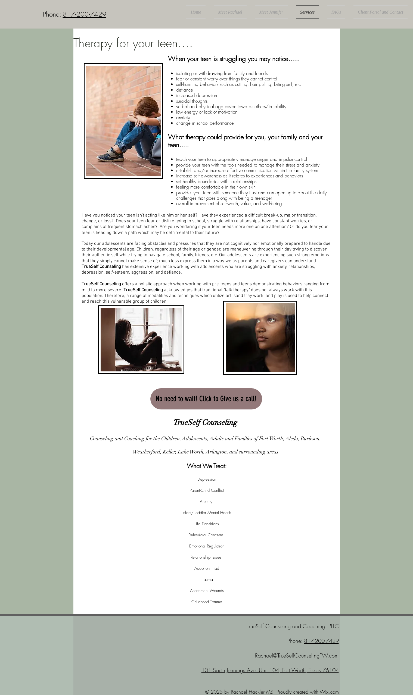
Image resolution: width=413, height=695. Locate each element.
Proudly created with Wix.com (308, 691)
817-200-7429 (84, 14)
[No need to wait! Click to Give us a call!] (206, 398)
